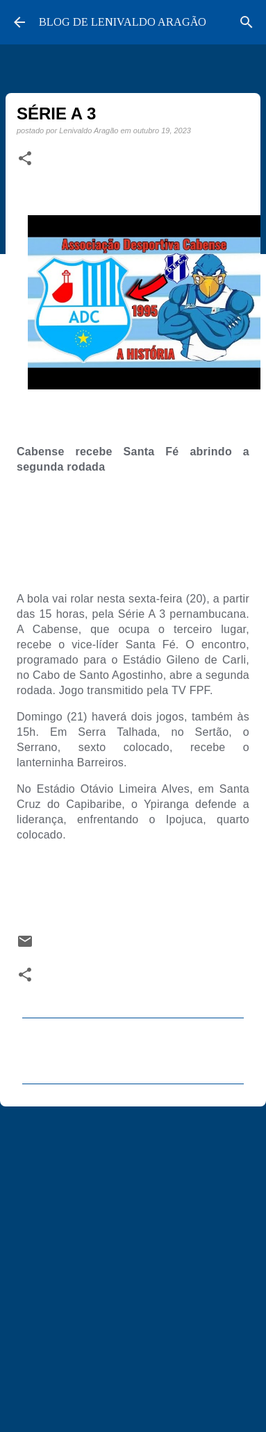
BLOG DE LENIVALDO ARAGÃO (122, 22)
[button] (25, 159)
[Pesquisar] (246, 22)
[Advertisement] (130, 1257)
